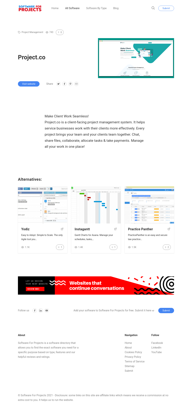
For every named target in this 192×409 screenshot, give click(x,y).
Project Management (32, 32)
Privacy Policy (133, 356)
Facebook (157, 343)
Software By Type (96, 8)
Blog (116, 8)
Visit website (28, 84)
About (128, 347)
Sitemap (130, 366)
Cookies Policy (133, 352)
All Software (72, 8)
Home (54, 8)
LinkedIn (156, 347)
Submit (166, 8)
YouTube (156, 352)
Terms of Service (135, 361)
